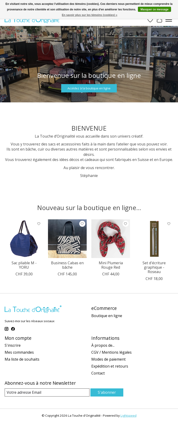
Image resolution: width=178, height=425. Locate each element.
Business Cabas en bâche (67, 265)
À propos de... (102, 345)
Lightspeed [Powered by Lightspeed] (129, 415)
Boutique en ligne (106, 315)
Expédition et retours (109, 366)
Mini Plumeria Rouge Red (111, 265)
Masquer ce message (154, 9)
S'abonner (107, 392)
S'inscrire (13, 345)
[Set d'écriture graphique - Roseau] (154, 238)
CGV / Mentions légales (111, 352)
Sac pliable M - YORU (24, 265)
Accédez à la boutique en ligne (89, 88)
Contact (98, 373)
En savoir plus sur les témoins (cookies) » (89, 15)
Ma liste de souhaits (22, 359)
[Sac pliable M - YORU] (24, 238)
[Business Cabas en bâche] (67, 238)
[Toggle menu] (168, 19)
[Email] (47, 392)
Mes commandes (19, 352)
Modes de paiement (108, 359)
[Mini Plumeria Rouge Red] (110, 238)
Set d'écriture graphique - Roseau (154, 267)
